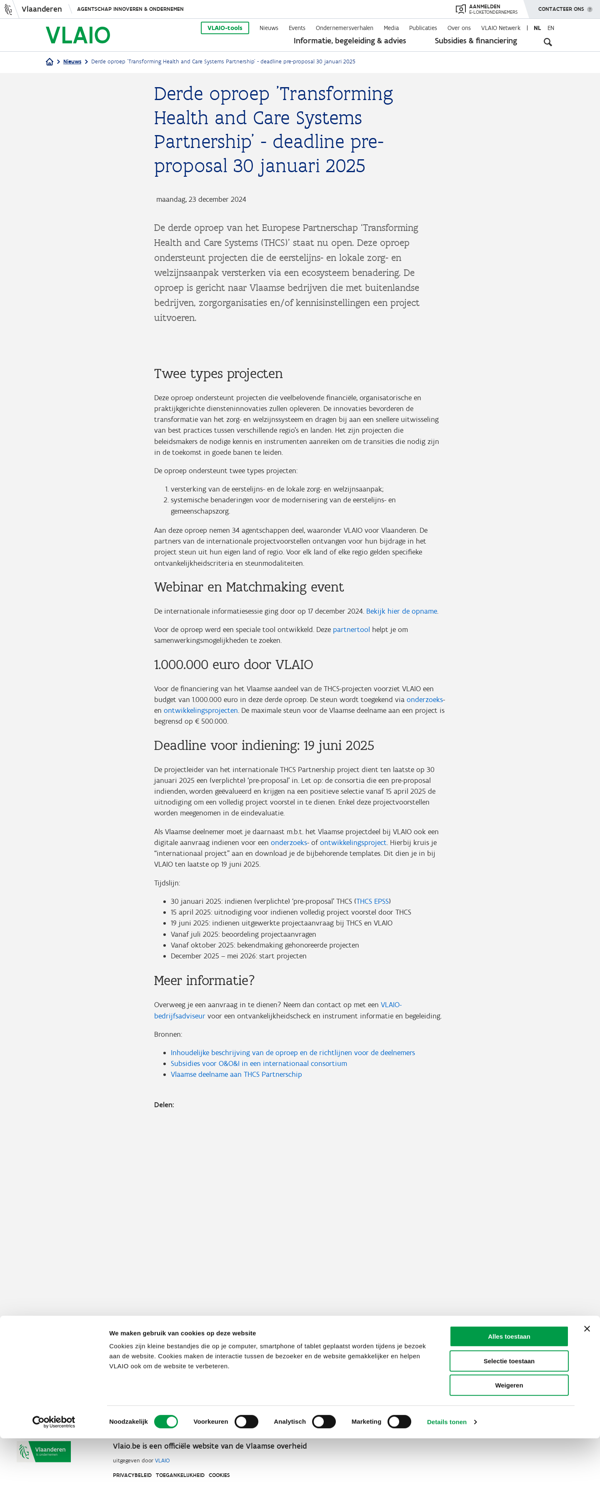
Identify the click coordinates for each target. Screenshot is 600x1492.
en (551, 28)
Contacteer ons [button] (561, 6)
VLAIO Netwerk (500, 28)
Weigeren (509, 1438)
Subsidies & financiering (476, 40)
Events (297, 28)
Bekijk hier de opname (401, 820)
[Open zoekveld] (548, 41)
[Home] (49, 62)
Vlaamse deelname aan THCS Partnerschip (236, 1292)
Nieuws (269, 28)
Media (391, 28)
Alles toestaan (509, 1390)
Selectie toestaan (509, 1414)
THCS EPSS (372, 1116)
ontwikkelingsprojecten (201, 921)
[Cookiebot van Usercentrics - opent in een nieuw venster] (54, 1475)
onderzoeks (425, 910)
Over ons (459, 28)
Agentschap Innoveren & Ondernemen (130, 9)
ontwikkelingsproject (353, 1056)
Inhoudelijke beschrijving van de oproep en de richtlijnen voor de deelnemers (293, 1270)
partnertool (351, 839)
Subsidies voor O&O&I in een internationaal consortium (259, 1281)
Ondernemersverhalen (344, 28)
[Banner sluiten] (587, 1382)
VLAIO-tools (225, 28)
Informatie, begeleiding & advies (350, 40)
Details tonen (447, 1475)
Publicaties (423, 28)
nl (537, 28)
